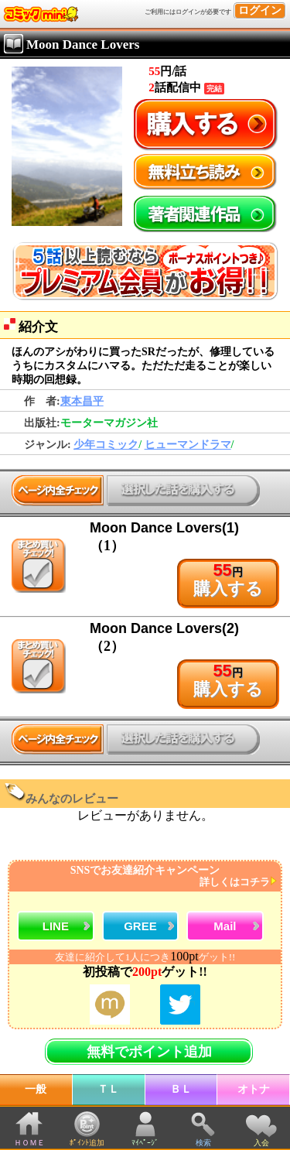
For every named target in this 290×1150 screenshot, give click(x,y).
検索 (203, 1142)
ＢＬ (181, 1089)
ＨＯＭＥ (29, 1142)
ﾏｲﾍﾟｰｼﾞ (145, 1142)
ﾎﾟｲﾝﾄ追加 (87, 1142)
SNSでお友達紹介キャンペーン (143, 876)
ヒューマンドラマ (188, 444)
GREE (140, 926)
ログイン (259, 10)
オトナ (253, 1089)
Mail (224, 926)
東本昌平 (82, 401)
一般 (35, 1089)
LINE (56, 926)
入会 (261, 1142)
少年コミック (105, 444)
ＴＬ (108, 1089)
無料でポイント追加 (149, 1051)
